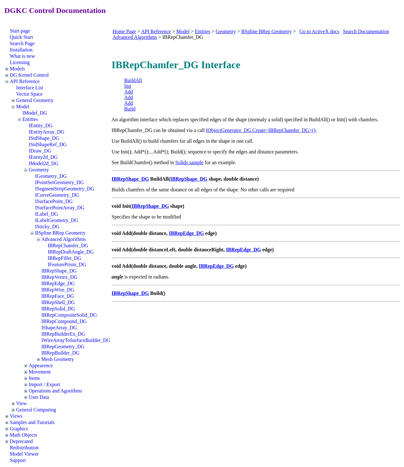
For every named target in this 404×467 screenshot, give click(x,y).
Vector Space (29, 94)
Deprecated (21, 441)
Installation (21, 49)
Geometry (39, 169)
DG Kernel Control (29, 75)
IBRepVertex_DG (59, 277)
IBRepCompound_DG (64, 321)
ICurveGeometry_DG (57, 195)
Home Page (124, 31)
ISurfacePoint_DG (54, 201)
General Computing (36, 409)
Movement (39, 371)
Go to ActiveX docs (319, 31)
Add (128, 91)
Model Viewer (24, 454)
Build (130, 108)
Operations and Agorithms (55, 390)
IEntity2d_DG (43, 157)
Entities (30, 119)
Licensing (20, 62)
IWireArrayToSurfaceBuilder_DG (75, 340)
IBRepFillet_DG (64, 258)
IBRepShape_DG (59, 270)
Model (22, 106)
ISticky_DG (47, 226)
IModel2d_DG (43, 163)
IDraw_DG (40, 150)
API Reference (25, 81)
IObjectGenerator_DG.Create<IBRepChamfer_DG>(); (261, 130)
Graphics (19, 428)
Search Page (22, 43)
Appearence (41, 365)
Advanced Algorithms (63, 239)
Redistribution (24, 447)
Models (17, 68)
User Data (39, 397)
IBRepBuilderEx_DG (63, 334)
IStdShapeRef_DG (48, 144)
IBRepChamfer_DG (68, 245)
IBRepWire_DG (57, 289)
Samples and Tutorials (32, 422)
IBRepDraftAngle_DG (71, 251)
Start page (20, 30)
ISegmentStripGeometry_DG (64, 188)
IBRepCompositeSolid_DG (69, 315)
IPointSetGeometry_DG (59, 182)
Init (127, 86)
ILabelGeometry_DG (56, 220)
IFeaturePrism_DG (67, 264)
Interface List (29, 87)
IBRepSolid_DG (58, 308)
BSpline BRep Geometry (60, 233)
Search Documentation (366, 31)
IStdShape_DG (44, 138)
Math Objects (23, 435)
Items (34, 378)
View (21, 403)
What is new (22, 56)
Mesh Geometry (57, 359)
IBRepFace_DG (57, 296)
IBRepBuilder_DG (60, 353)
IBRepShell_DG (58, 302)
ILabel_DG (46, 214)
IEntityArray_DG (46, 132)
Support (18, 460)
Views (16, 416)
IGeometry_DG (51, 176)
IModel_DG (34, 113)
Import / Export (44, 384)
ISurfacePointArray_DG (59, 207)
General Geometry (35, 100)
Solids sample (189, 162)
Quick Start (21, 37)
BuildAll (133, 80)
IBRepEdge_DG (58, 283)
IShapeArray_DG (59, 327)
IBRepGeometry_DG (63, 346)
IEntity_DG (41, 125)
